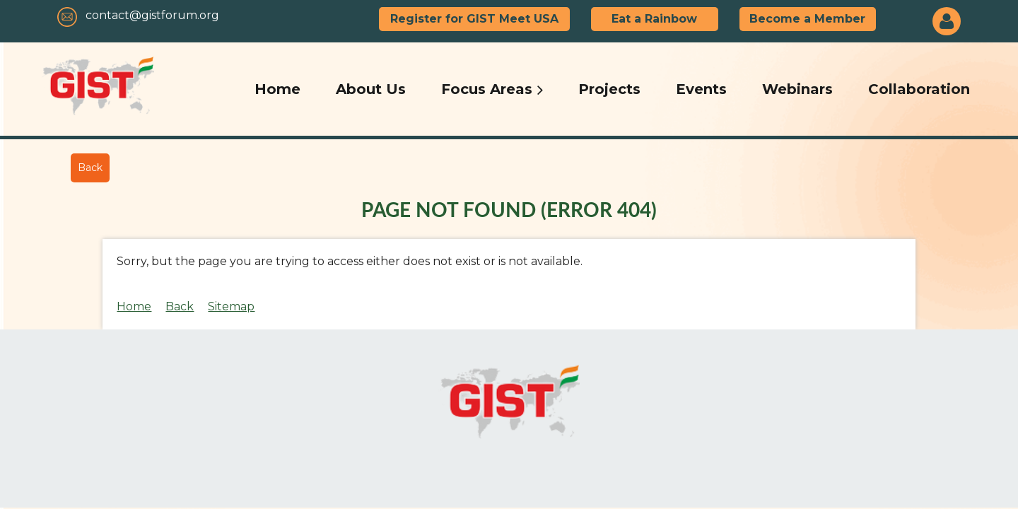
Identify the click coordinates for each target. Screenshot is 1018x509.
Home (134, 306)
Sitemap (231, 306)
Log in (946, 21)
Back (90, 167)
